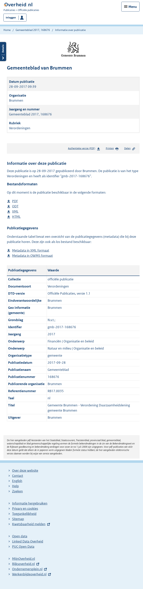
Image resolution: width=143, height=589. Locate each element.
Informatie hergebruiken (29, 503)
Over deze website (25, 470)
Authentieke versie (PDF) (84, 149)
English (17, 481)
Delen (129, 149)
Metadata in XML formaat (30, 250)
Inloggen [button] (11, 17)
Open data (19, 536)
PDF (15, 201)
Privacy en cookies (25, 508)
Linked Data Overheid (27, 541)
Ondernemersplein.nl (27, 569)
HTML (16, 216)
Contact (17, 476)
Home (7, 30)
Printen (112, 149)
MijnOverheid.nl (23, 559)
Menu (132, 7)
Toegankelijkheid (24, 514)
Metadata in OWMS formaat (32, 255)
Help (15, 486)
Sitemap (18, 519)
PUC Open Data (23, 546)
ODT (15, 206)
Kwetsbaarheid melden (28, 524)
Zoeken (17, 491)
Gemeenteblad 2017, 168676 (33, 30)
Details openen (3, 51)
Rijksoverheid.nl (23, 564)
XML (15, 211)
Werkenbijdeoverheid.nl (29, 574)
